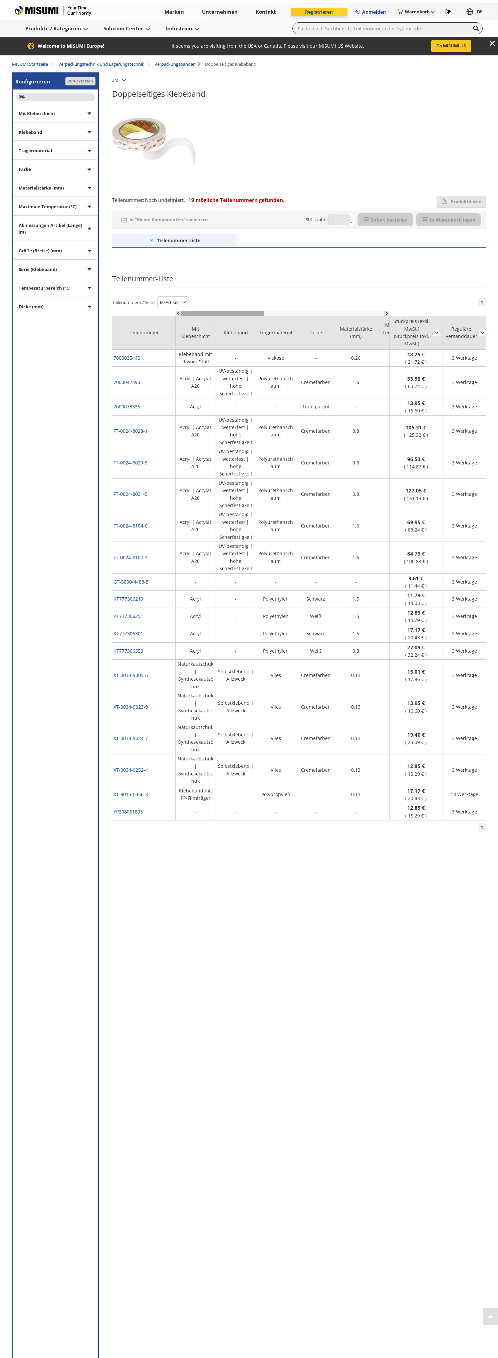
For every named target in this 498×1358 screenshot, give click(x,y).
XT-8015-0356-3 (130, 794)
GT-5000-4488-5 (131, 582)
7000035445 (126, 358)
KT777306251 (128, 616)
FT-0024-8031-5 (130, 494)
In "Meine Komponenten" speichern (169, 220)
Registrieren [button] (319, 12)
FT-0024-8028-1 (130, 431)
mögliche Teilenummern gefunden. (236, 200)
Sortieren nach (436, 332)
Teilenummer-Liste (178, 240)
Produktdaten (461, 202)
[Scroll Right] (386, 313)
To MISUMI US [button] (451, 46)
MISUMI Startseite (30, 64)
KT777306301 (128, 633)
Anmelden (370, 12)
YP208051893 (128, 811)
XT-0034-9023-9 (130, 707)
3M (115, 80)
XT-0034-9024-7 (130, 738)
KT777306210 (128, 599)
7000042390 (126, 382)
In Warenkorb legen (448, 220)
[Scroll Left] (178, 313)
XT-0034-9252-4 (130, 770)
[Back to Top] (490, 1316)
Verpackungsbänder (175, 64)
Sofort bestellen (385, 220)
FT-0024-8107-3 (130, 557)
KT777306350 (128, 651)
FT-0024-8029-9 (130, 462)
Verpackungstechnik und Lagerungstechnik (101, 64)
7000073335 (126, 406)
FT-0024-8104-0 (130, 526)
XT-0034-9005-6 (130, 675)
